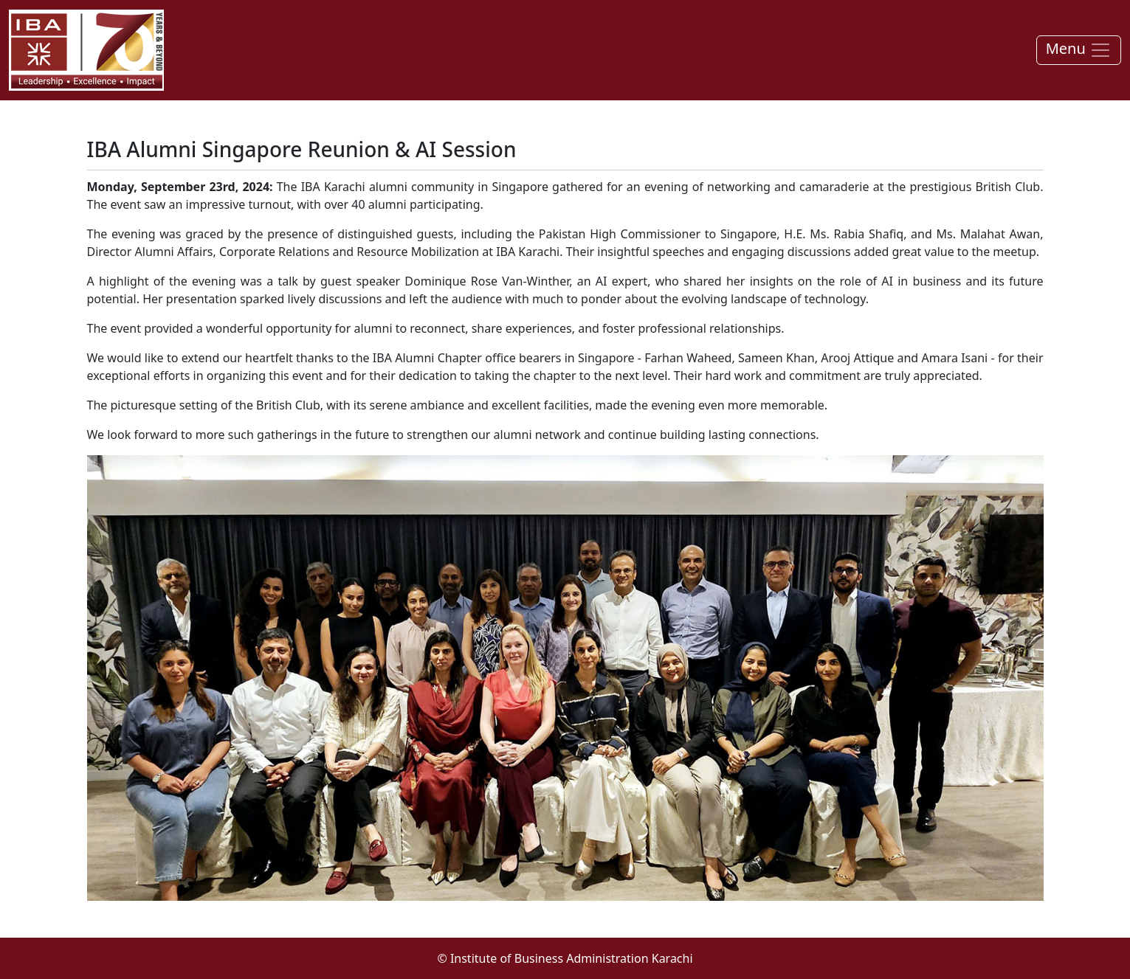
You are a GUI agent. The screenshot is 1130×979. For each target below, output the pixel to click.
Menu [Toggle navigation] (1079, 49)
